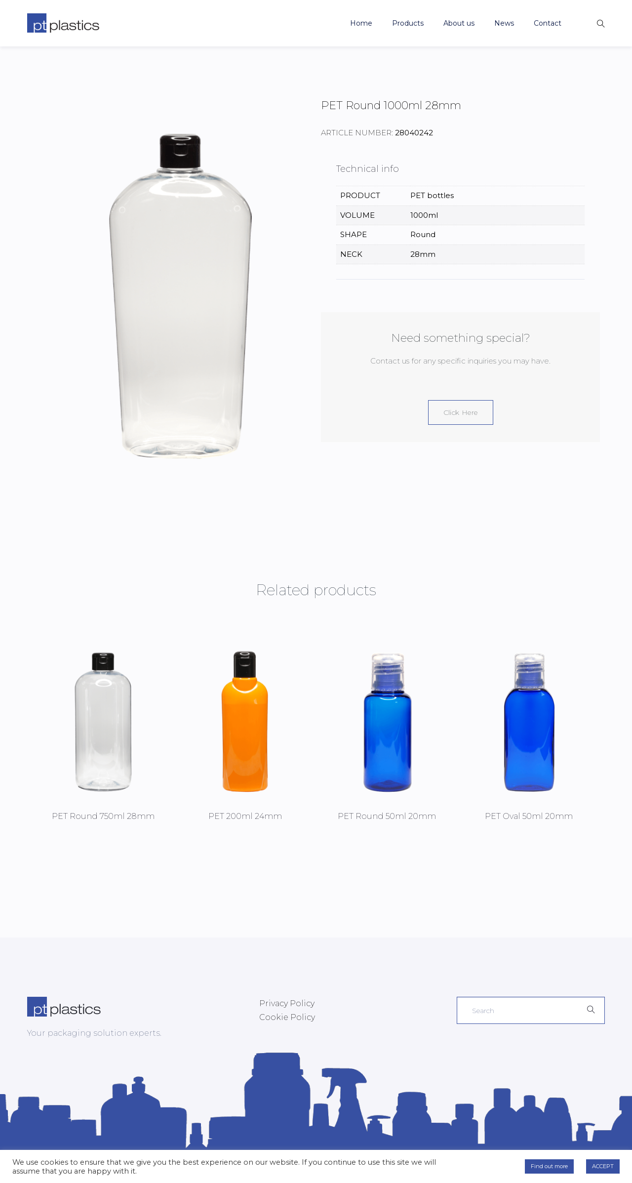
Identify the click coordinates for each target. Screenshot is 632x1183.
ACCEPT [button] (603, 1166)
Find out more (549, 1166)
